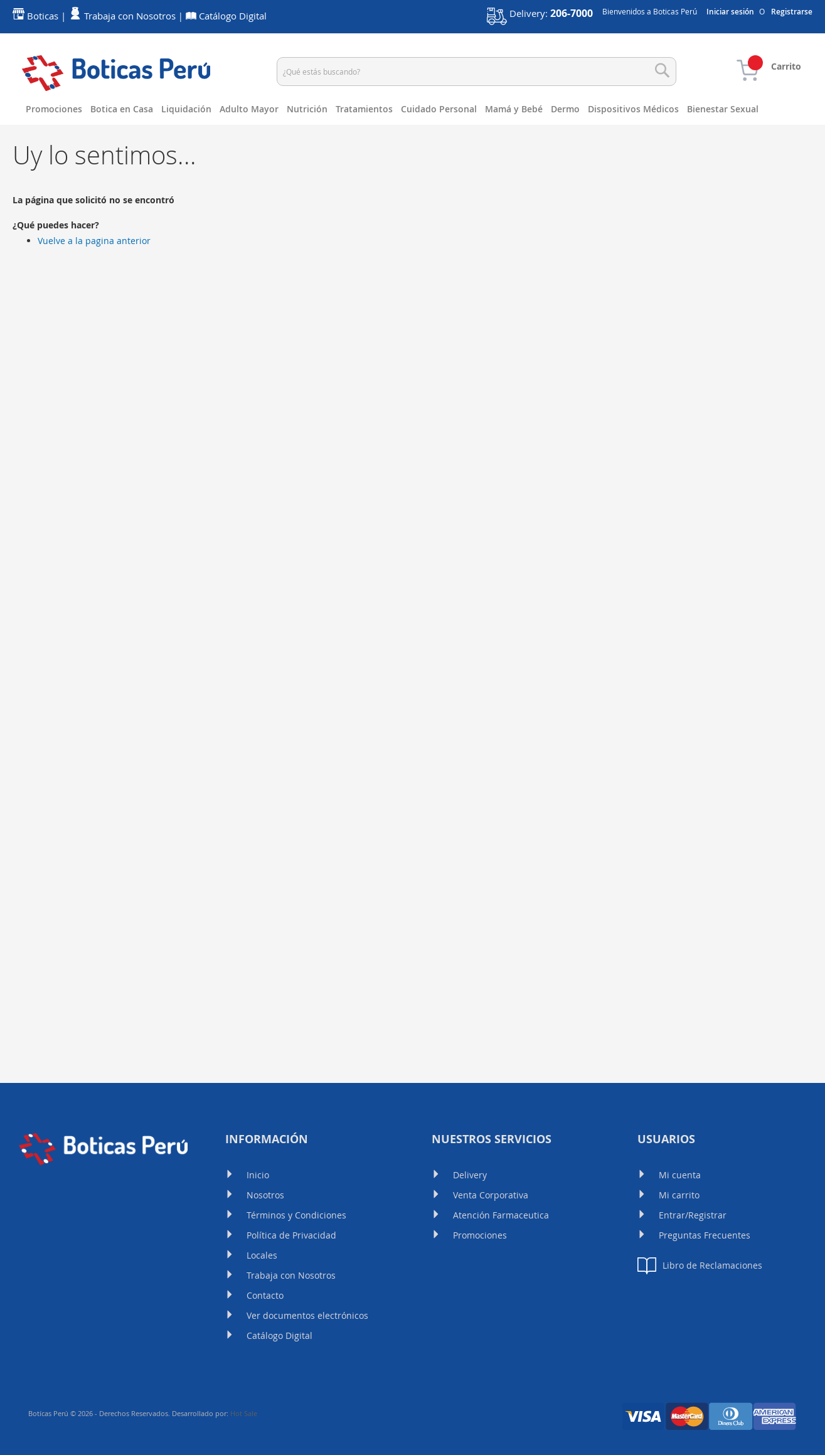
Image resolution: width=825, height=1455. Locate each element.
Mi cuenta (680, 1175)
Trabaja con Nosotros (291, 1275)
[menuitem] (57, 109)
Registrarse (791, 12)
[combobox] (477, 71)
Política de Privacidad (291, 1235)
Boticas (42, 16)
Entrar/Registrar (693, 1215)
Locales (262, 1255)
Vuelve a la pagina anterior (94, 272)
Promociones (480, 1235)
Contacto (265, 1295)
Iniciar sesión (730, 12)
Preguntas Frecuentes (704, 1235)
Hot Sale (243, 1413)
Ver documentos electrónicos (307, 1315)
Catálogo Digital (279, 1335)
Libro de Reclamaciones (699, 1265)
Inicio (258, 1175)
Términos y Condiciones (296, 1215)
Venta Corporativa (490, 1195)
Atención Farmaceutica (501, 1215)
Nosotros (265, 1195)
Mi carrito (679, 1195)
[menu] (412, 124)
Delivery (470, 1175)
